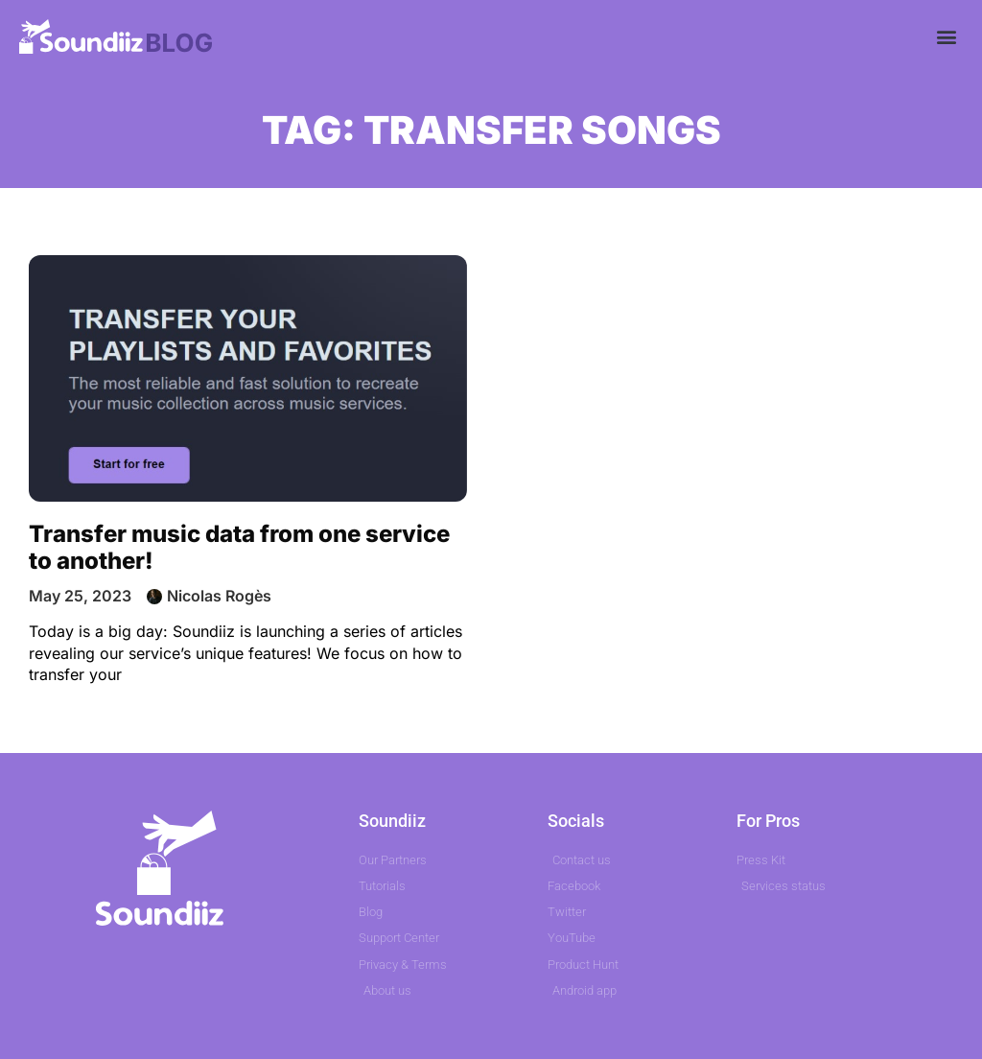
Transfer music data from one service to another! (239, 548)
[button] (947, 36)
